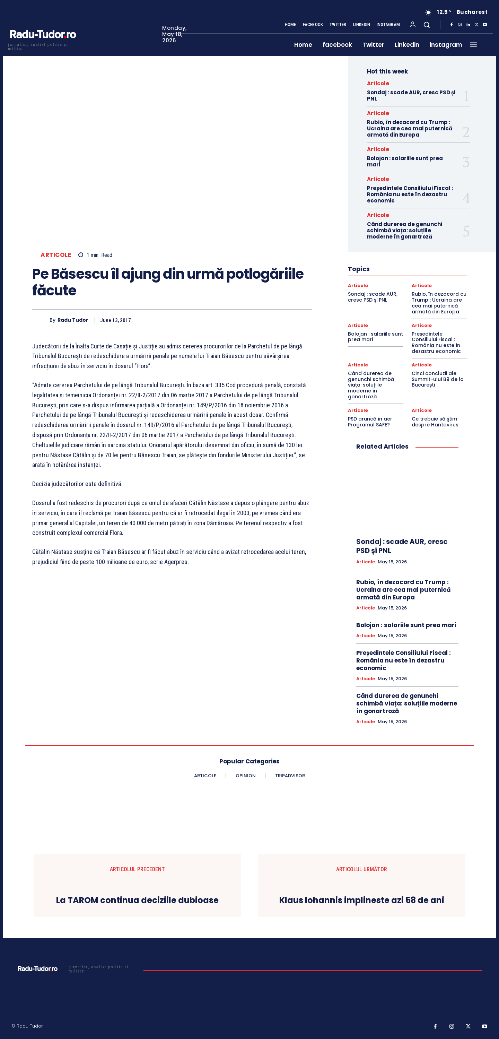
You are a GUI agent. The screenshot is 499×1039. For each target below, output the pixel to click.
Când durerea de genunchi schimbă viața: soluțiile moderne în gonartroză (404, 230)
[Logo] (42, 45)
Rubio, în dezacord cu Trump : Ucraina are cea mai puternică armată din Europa (409, 128)
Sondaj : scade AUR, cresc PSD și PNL (411, 95)
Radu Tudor (73, 320)
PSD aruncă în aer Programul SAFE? (370, 421)
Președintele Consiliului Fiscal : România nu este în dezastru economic (410, 194)
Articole (56, 255)
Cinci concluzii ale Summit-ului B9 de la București (438, 379)
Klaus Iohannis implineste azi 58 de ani (361, 900)
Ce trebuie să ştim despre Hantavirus (435, 421)
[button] (426, 24)
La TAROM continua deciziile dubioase (137, 900)
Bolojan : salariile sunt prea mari (405, 161)
